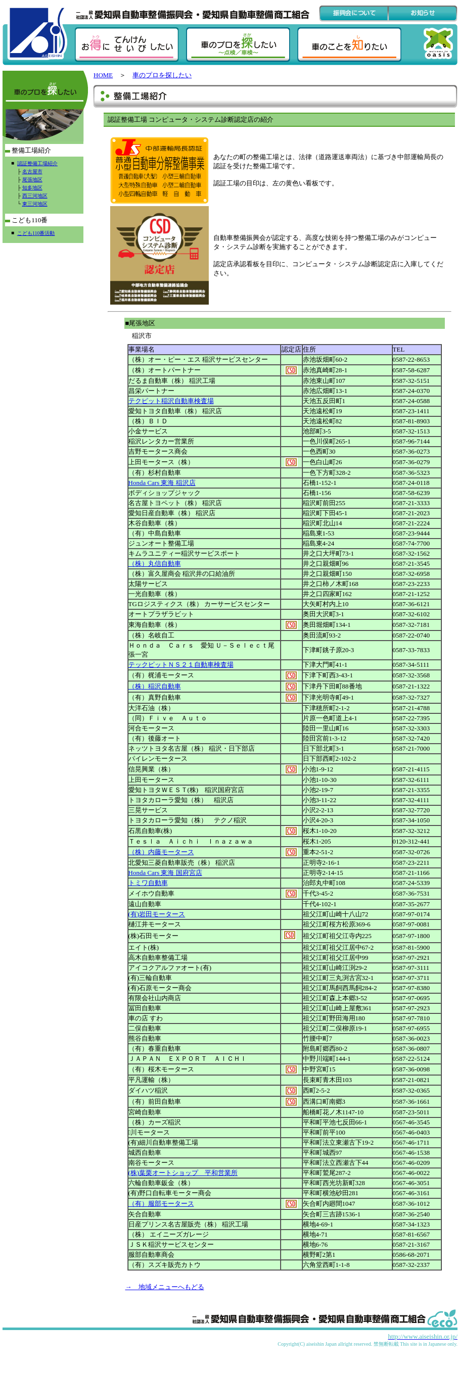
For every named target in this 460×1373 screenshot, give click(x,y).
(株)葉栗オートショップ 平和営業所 (183, 1172)
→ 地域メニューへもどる (164, 1287)
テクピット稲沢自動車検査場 (171, 401)
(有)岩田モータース (157, 914)
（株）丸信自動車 (154, 563)
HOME (103, 75)
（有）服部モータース (161, 1203)
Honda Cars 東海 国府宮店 (165, 872)
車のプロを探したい (162, 75)
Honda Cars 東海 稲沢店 (162, 482)
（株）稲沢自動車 (154, 686)
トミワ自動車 (148, 883)
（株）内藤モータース (161, 852)
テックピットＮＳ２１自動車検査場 (181, 664)
